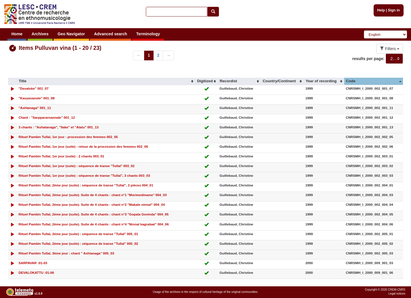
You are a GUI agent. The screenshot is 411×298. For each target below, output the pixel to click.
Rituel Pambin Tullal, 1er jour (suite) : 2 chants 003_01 (61, 156)
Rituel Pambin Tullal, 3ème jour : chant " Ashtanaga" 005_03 (66, 253)
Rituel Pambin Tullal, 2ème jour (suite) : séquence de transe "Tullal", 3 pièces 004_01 (86, 185)
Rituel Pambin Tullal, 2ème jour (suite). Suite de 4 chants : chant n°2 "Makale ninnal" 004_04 (92, 204)
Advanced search (110, 34)
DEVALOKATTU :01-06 (36, 272)
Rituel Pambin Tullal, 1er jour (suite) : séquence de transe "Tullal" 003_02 (76, 166)
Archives (40, 34)
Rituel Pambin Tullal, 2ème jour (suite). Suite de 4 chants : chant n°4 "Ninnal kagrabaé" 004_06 (94, 224)
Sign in (394, 10)
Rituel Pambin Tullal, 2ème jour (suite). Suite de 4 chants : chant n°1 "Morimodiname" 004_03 (93, 195)
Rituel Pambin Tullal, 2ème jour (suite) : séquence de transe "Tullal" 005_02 (78, 243)
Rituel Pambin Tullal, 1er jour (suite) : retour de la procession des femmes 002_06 (83, 146)
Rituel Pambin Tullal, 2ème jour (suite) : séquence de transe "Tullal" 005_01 (78, 234)
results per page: (368, 58)
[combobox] (394, 59)
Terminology (148, 34)
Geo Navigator (71, 34)
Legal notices (396, 293)
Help (381, 10)
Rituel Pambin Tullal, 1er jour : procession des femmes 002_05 (68, 137)
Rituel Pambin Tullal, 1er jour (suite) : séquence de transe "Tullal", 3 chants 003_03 (84, 175)
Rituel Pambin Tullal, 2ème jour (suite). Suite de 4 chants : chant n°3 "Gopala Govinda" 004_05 (94, 214)
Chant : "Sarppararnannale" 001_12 (47, 117)
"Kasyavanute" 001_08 (37, 98)
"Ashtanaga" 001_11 (35, 108)
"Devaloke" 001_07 (34, 88)
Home (17, 34)
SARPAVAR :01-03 (33, 263)
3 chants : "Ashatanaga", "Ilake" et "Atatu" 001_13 (58, 127)
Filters (389, 48)
